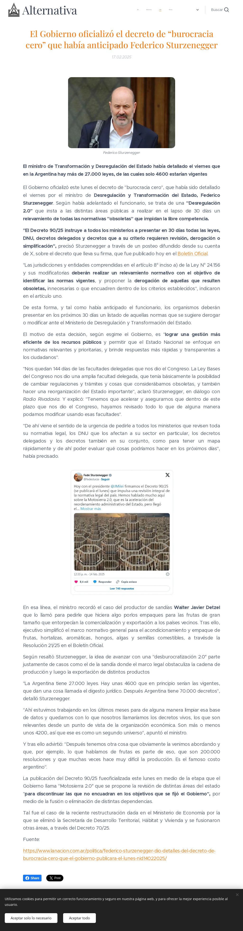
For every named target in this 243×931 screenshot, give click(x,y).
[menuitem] (92, 10)
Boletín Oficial (192, 254)
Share (32, 878)
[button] (220, 10)
